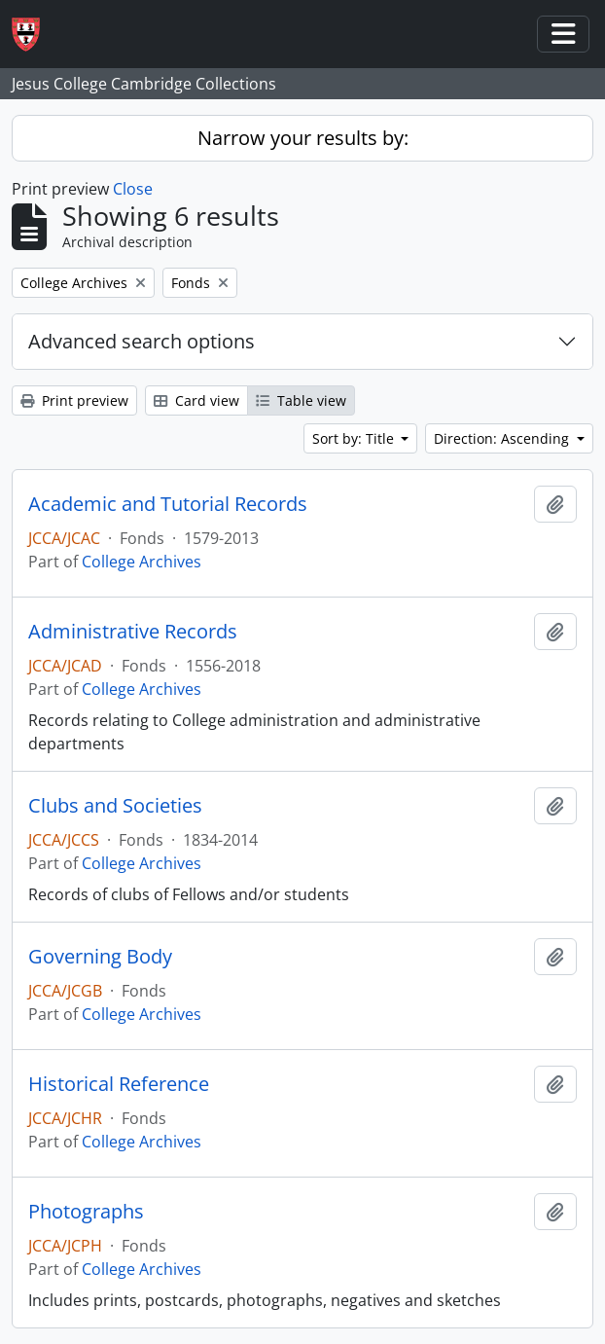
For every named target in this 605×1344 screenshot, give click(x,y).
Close (133, 189)
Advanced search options (141, 341)
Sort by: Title (355, 438)
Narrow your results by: (303, 138)
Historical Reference (118, 1084)
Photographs (86, 1211)
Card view (196, 400)
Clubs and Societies (115, 805)
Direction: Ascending (503, 438)
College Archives (141, 561)
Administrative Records (132, 631)
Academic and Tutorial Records (167, 504)
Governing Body (100, 956)
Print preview (74, 400)
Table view (301, 400)
